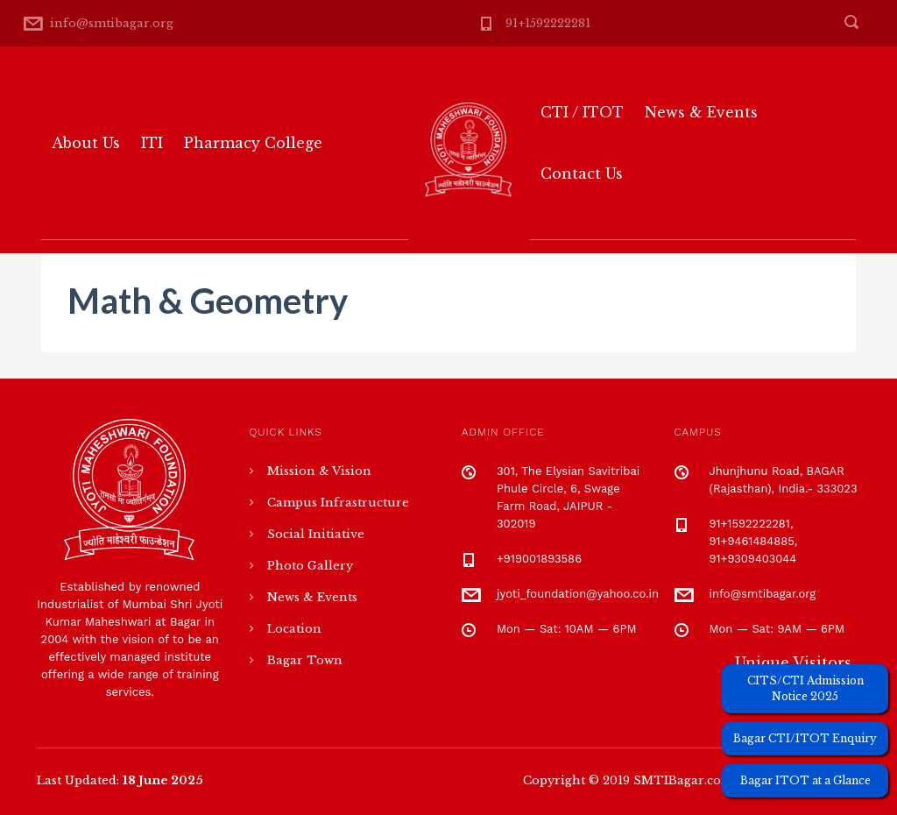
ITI (152, 143)
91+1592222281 (547, 23)
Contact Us (581, 173)
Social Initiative (315, 534)
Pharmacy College (253, 143)
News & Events (701, 112)
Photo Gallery (310, 565)
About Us (86, 143)
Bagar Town (305, 660)
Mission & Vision (319, 471)
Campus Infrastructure (338, 502)
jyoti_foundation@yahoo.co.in (578, 593)
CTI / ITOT (582, 112)
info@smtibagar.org (111, 23)
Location (294, 628)
